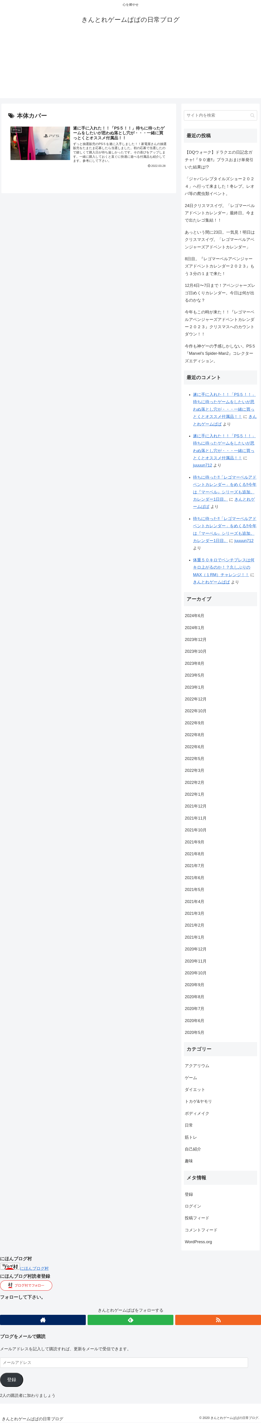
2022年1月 (194, 794)
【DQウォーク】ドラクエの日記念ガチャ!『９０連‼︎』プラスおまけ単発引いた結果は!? (219, 159)
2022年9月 (194, 723)
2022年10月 (196, 711)
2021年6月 (194, 877)
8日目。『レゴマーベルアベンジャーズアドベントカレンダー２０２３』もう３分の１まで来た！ (219, 266)
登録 (189, 1194)
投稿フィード (197, 1218)
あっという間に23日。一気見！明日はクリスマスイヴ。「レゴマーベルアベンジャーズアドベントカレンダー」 (220, 239)
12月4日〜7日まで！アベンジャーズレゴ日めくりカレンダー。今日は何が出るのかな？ (220, 293)
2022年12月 (196, 699)
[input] (220, 115)
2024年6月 (194, 615)
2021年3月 (194, 913)
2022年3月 (194, 770)
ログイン (193, 1206)
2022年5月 (194, 758)
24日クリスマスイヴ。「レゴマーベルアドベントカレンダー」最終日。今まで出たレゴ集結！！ (220, 213)
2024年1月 (194, 627)
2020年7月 (194, 1008)
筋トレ (191, 1137)
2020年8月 (194, 997)
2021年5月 (194, 889)
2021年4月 (194, 901)
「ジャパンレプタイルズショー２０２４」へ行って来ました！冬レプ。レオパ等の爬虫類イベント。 (219, 186)
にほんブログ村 (24, 1268)
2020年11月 (196, 961)
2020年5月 (194, 1032)
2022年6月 (194, 747)
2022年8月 (194, 735)
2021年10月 (196, 830)
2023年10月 (196, 651)
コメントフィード (201, 1230)
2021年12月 (196, 806)
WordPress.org (198, 1242)
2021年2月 (194, 925)
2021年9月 (194, 842)
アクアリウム (197, 1065)
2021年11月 (196, 818)
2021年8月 (194, 854)
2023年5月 (194, 675)
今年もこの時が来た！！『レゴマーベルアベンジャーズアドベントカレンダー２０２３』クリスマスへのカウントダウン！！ (219, 323)
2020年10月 (196, 973)
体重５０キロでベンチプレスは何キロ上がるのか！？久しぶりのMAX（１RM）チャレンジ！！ (223, 567)
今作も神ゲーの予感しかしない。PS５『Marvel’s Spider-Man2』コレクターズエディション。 (220, 353)
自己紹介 (193, 1149)
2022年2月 (194, 782)
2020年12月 (196, 949)
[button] (252, 115)
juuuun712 (202, 465)
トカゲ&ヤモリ (198, 1101)
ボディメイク (197, 1113)
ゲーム (191, 1077)
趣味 (189, 1161)
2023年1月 (194, 687)
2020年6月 (194, 1020)
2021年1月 (194, 937)
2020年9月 (194, 985)
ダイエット (195, 1089)
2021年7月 (194, 865)
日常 (189, 1125)
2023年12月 (196, 639)
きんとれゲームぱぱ (211, 582)
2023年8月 (194, 663)
